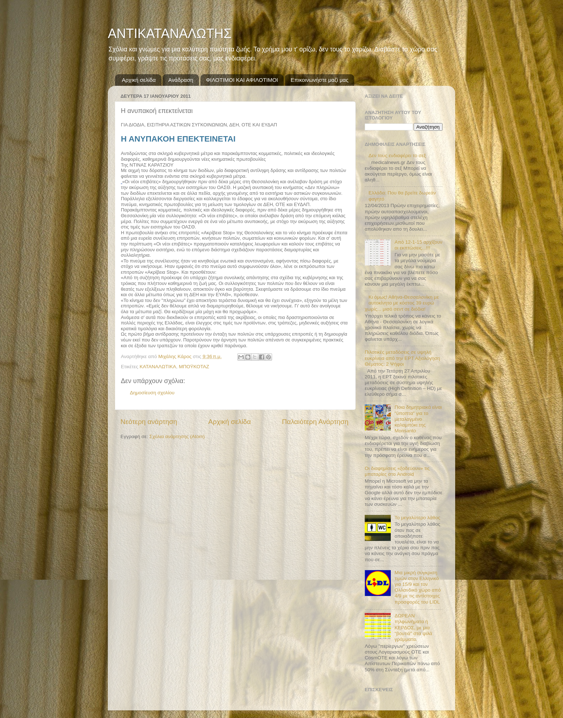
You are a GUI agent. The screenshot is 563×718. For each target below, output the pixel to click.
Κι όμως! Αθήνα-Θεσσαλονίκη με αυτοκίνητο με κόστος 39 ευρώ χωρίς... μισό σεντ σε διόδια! (402, 302)
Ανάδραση (180, 80)
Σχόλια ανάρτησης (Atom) (177, 436)
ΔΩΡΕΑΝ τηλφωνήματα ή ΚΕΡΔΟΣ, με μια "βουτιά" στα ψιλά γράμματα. (413, 627)
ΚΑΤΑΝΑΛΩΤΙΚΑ (158, 366)
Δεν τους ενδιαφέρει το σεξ (397, 155)
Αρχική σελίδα (139, 80)
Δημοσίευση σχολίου (152, 392)
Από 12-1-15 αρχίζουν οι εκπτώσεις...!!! (418, 245)
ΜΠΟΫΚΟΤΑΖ (194, 366)
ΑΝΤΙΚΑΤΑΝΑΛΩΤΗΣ (170, 33)
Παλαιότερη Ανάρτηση (315, 421)
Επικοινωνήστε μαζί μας (319, 80)
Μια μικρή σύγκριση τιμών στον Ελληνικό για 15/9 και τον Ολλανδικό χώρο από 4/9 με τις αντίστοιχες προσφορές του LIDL (417, 587)
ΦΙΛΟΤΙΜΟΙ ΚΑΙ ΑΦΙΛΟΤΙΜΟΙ (242, 80)
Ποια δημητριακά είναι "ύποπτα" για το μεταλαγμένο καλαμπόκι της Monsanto (418, 418)
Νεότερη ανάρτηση (148, 421)
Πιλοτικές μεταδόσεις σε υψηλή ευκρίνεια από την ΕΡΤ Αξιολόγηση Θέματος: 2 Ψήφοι (402, 357)
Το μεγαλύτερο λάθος (417, 517)
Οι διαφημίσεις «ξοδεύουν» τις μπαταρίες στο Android (397, 471)
